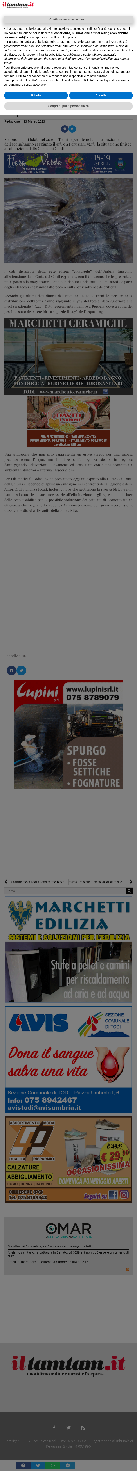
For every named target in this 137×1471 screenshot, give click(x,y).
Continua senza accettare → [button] (68, 19)
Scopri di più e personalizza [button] (68, 106)
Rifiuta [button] (36, 95)
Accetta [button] (101, 95)
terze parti (66, 41)
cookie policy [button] (67, 37)
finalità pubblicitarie (52, 54)
